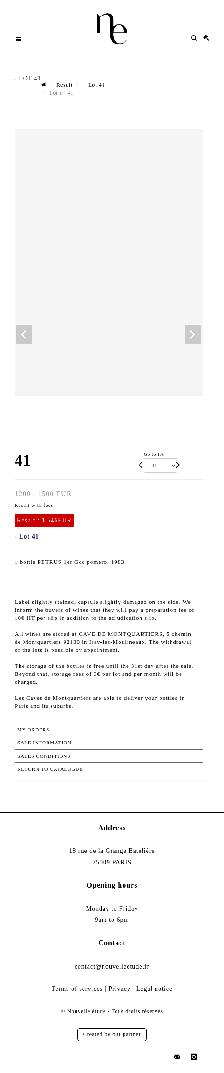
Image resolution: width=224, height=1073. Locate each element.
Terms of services (77, 988)
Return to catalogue (50, 769)
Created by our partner (112, 1034)
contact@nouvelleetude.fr (112, 966)
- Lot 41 (94, 85)
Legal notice (154, 988)
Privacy (119, 988)
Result (64, 85)
